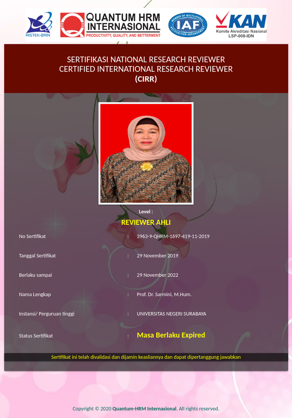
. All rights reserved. (166, 408)
